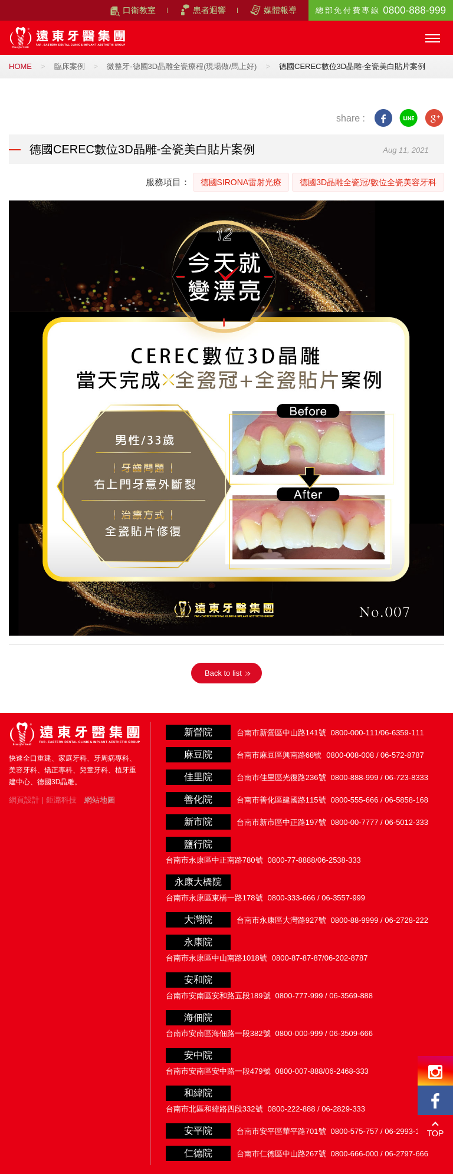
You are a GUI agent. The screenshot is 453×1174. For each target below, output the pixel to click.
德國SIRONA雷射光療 (241, 182)
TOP (435, 1133)
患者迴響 (209, 10)
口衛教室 (139, 10)
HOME (20, 66)
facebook (383, 118)
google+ (434, 118)
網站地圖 (99, 799)
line (408, 118)
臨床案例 (69, 66)
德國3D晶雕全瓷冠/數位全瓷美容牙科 (368, 182)
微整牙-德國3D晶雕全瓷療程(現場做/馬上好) (182, 66)
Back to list (223, 673)
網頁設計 (24, 799)
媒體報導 (280, 10)
